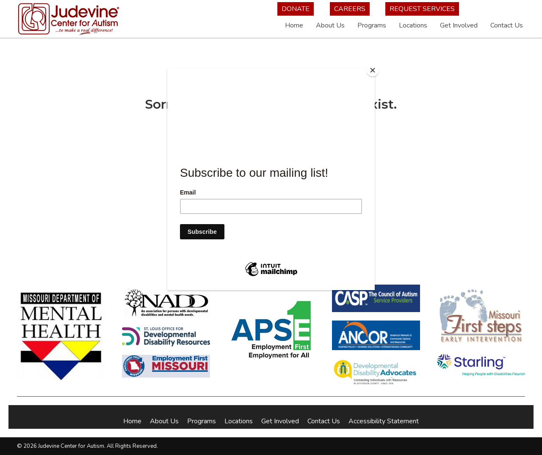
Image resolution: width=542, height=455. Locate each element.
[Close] (372, 70)
